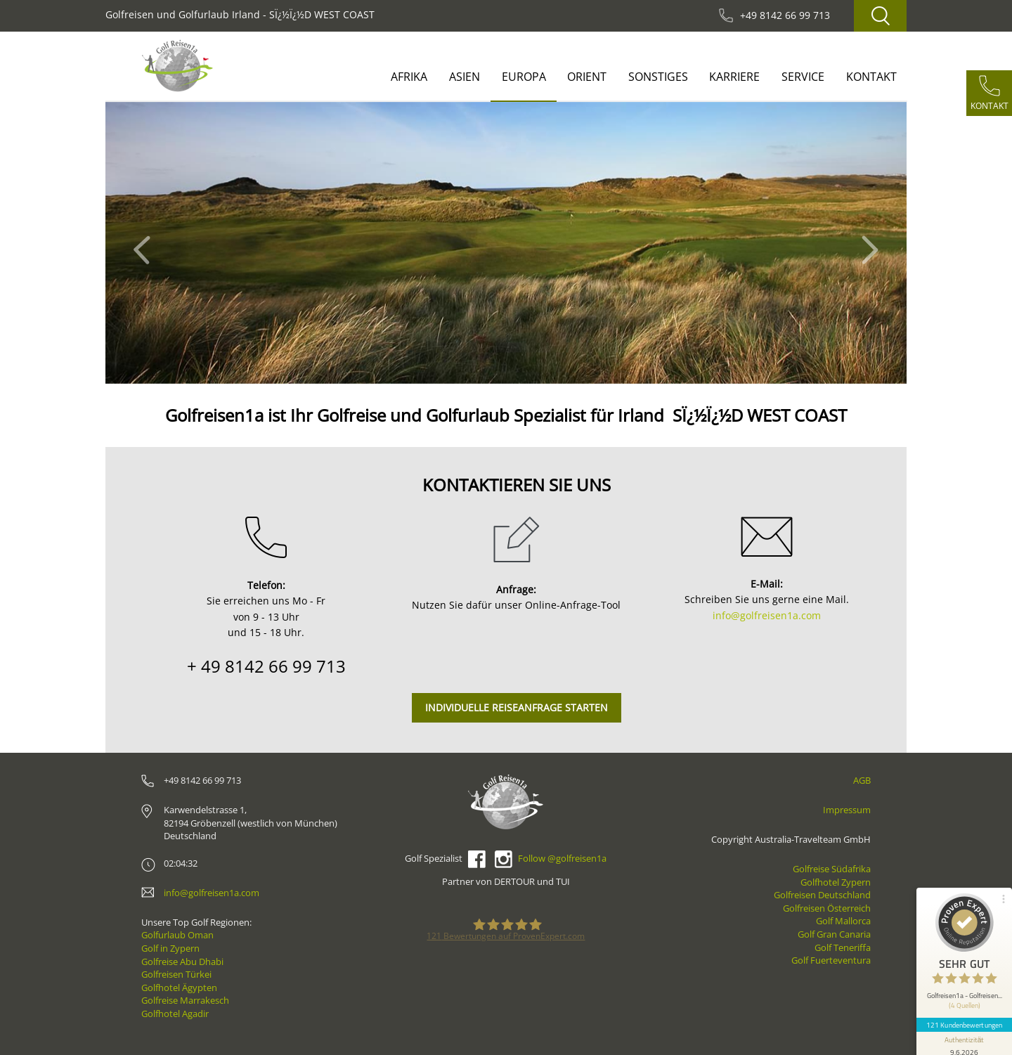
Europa (524, 76)
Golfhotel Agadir (175, 1013)
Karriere (734, 76)
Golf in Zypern (170, 948)
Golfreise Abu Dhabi (182, 961)
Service (802, 76)
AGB (862, 780)
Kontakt (871, 76)
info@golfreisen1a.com (767, 615)
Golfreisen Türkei (176, 974)
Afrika (409, 76)
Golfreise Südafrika (832, 868)
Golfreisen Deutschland (822, 894)
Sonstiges (658, 76)
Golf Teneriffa (843, 947)
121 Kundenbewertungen (964, 1025)
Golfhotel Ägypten (179, 987)
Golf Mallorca (843, 920)
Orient (586, 76)
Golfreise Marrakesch (185, 1000)
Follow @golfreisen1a (562, 858)
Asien (464, 76)
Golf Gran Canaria (834, 934)
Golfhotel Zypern (835, 882)
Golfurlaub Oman (177, 934)
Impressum (847, 809)
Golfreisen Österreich (827, 908)
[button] (145, 243)
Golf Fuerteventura (831, 960)
